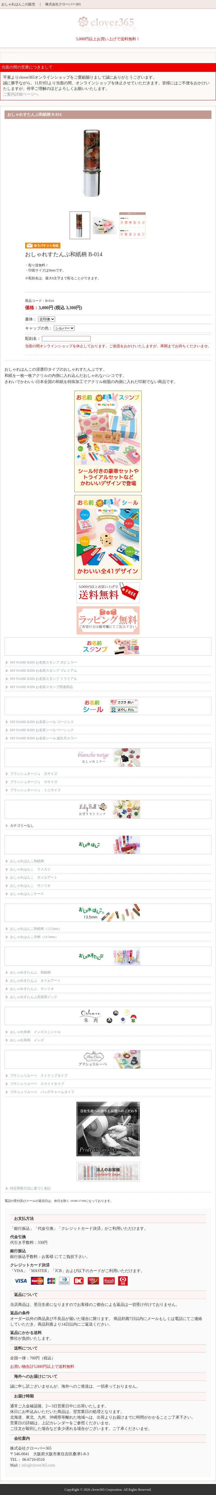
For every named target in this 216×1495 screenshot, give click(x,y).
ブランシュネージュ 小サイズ (33, 782)
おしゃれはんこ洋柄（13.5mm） (34, 937)
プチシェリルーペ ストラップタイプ (39, 1076)
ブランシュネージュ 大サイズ (33, 774)
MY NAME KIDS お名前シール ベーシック (42, 730)
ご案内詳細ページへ (21, 94)
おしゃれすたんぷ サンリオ (32, 989)
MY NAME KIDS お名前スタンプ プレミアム (43, 671)
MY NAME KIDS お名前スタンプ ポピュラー (43, 662)
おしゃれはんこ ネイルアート (33, 877)
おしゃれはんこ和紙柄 (27, 861)
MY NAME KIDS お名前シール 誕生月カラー (43, 738)
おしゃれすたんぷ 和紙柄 (30, 972)
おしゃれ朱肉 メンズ (27, 1040)
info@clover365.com (38, 1465)
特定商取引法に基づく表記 (30, 1188)
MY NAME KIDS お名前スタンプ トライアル (43, 679)
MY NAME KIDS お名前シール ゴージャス (42, 722)
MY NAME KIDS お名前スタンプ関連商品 (41, 687)
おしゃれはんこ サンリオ (30, 886)
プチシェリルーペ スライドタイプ (37, 1084)
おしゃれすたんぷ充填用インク (33, 997)
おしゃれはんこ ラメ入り (30, 869)
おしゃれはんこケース (27, 894)
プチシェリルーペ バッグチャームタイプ (42, 1092)
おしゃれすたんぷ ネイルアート (35, 981)
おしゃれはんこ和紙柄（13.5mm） (36, 929)
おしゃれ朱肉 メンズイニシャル (35, 1032)
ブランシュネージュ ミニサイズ (35, 790)
